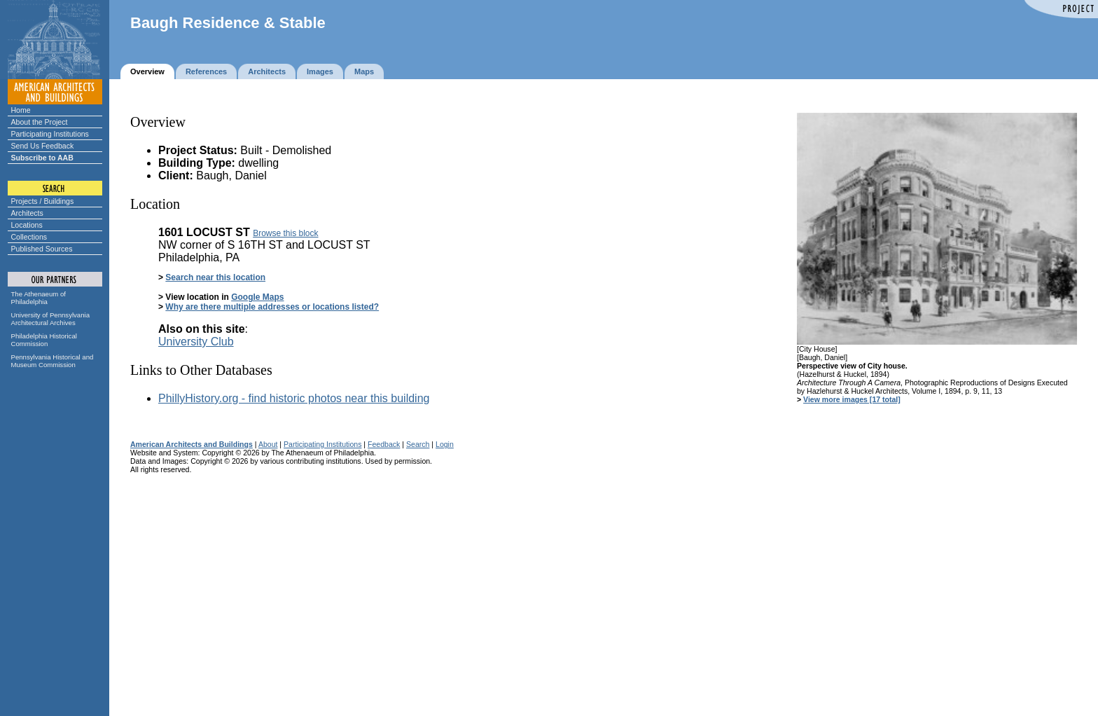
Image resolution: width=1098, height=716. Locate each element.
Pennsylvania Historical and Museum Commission (52, 361)
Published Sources (42, 249)
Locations (27, 225)
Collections (29, 237)
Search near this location (215, 277)
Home (21, 110)
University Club (196, 341)
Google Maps (257, 297)
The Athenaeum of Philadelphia (38, 297)
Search (417, 444)
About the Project (39, 122)
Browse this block (285, 233)
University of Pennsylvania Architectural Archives (50, 318)
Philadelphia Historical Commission (44, 339)
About (268, 444)
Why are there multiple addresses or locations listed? (272, 307)
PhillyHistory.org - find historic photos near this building (293, 398)
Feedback (384, 444)
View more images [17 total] (852, 399)
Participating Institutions (50, 134)
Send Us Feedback (42, 146)
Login (445, 444)
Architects (27, 213)
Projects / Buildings (42, 201)
